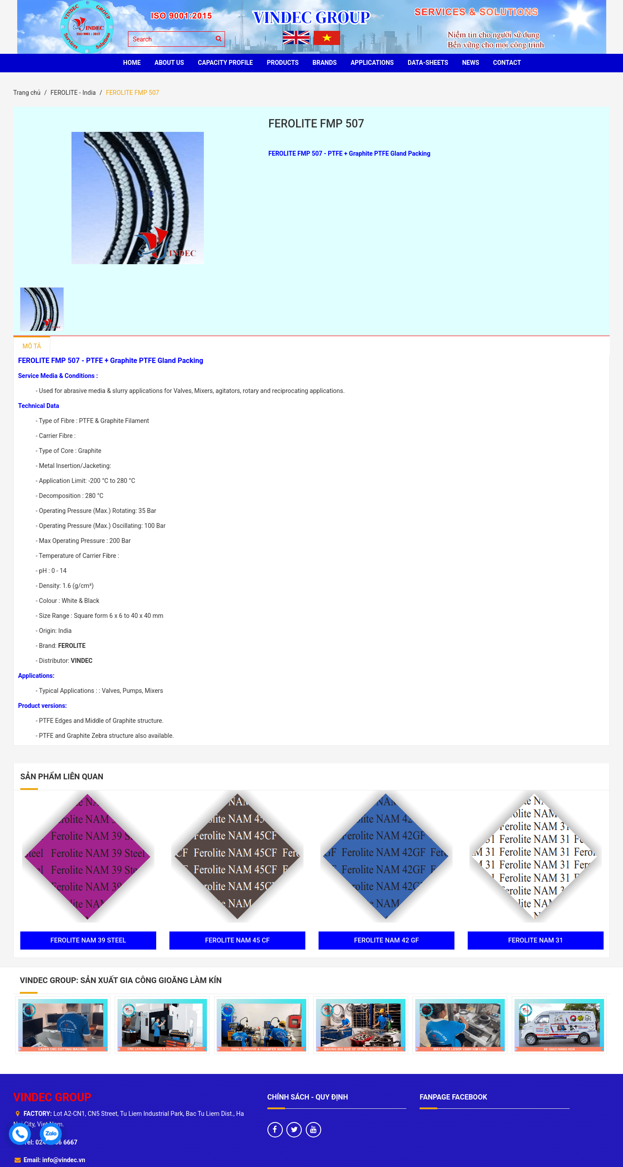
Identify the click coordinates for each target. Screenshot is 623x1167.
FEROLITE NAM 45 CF (237, 940)
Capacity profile (225, 62)
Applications (372, 62)
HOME (132, 62)
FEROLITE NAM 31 (535, 940)
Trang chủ (27, 92)
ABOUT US (169, 62)
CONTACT (507, 62)
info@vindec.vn (63, 1159)
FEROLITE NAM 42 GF (386, 940)
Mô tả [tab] (32, 346)
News (470, 62)
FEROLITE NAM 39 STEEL (88, 940)
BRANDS (324, 62)
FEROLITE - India (73, 92)
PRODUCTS (283, 62)
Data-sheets (428, 62)
